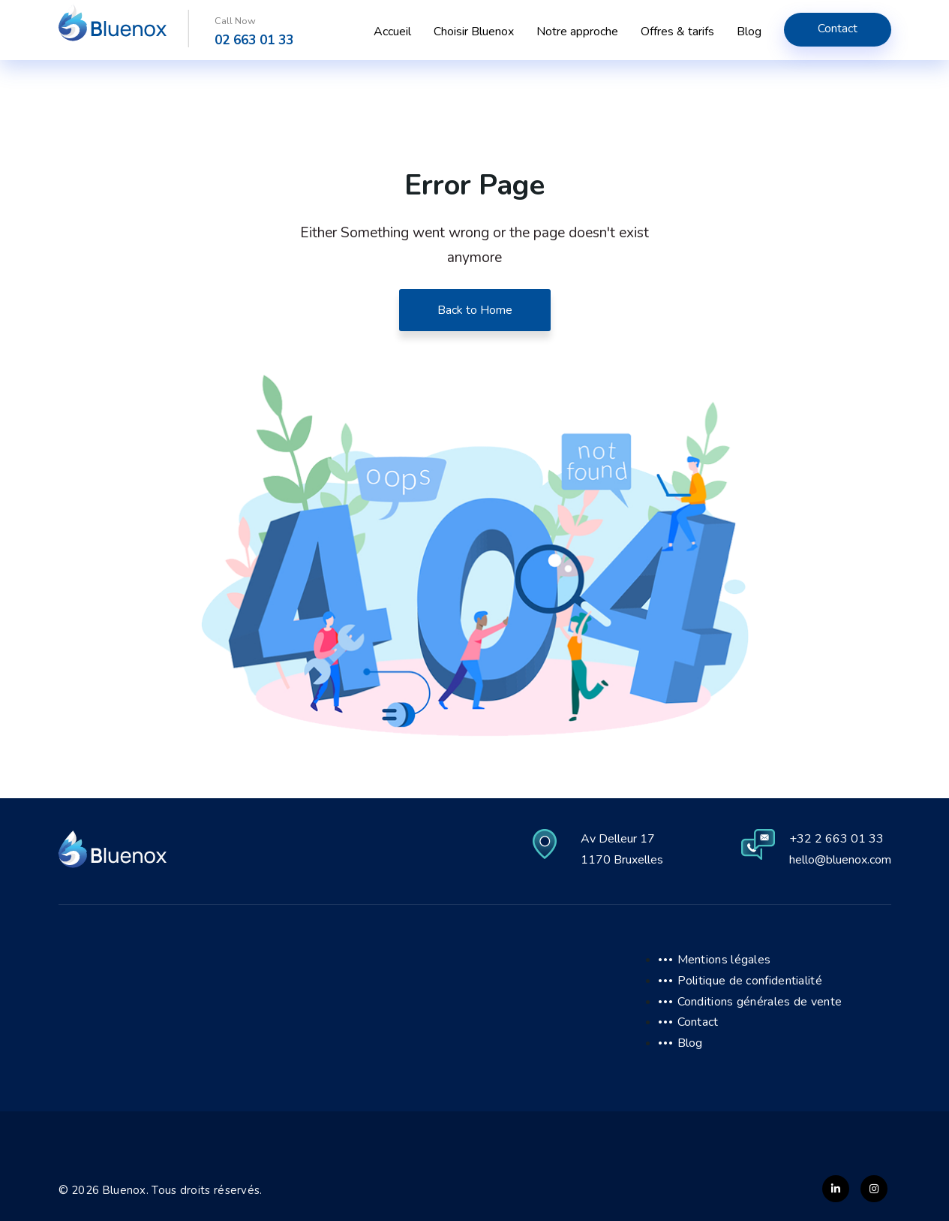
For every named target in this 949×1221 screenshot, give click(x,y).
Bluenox (124, 1190)
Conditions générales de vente (759, 1001)
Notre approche (577, 31)
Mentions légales (724, 959)
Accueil (392, 31)
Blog (749, 31)
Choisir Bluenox (474, 31)
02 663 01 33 (254, 40)
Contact (837, 28)
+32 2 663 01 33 (836, 839)
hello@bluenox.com (840, 860)
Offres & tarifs (677, 31)
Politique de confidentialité (749, 980)
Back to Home (474, 310)
